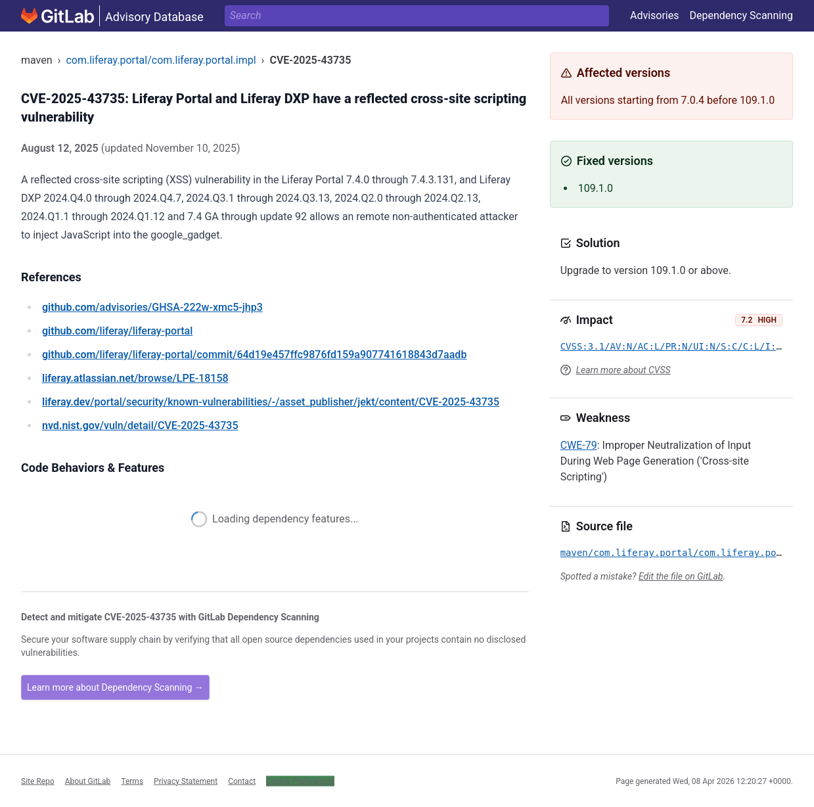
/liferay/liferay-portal (117, 331)
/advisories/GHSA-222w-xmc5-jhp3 (152, 307)
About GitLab (88, 780)
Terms (132, 780)
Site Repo (38, 780)
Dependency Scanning (741, 15)
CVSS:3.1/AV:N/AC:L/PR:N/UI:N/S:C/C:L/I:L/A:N (682, 346)
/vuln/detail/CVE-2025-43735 (140, 425)
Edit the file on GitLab (681, 576)
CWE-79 (578, 445)
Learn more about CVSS (623, 370)
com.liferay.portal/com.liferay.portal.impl (161, 60)
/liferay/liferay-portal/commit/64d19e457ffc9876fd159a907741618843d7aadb (254, 354)
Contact (242, 780)
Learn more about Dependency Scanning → (115, 687)
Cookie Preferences (300, 780)
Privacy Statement (185, 780)
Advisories (654, 15)
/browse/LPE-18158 (135, 378)
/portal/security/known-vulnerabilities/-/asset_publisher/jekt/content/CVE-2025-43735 (270, 402)
